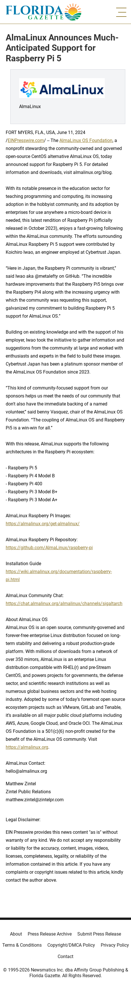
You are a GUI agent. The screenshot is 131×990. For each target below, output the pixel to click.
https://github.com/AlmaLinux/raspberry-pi (49, 547)
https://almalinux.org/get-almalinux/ (43, 523)
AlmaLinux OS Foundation (85, 140)
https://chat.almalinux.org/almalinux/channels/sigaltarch (64, 603)
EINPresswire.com (26, 140)
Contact (65, 956)
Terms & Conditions (22, 945)
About (16, 934)
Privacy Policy (115, 945)
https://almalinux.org (27, 747)
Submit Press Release (99, 934)
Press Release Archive (50, 934)
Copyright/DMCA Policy (71, 945)
